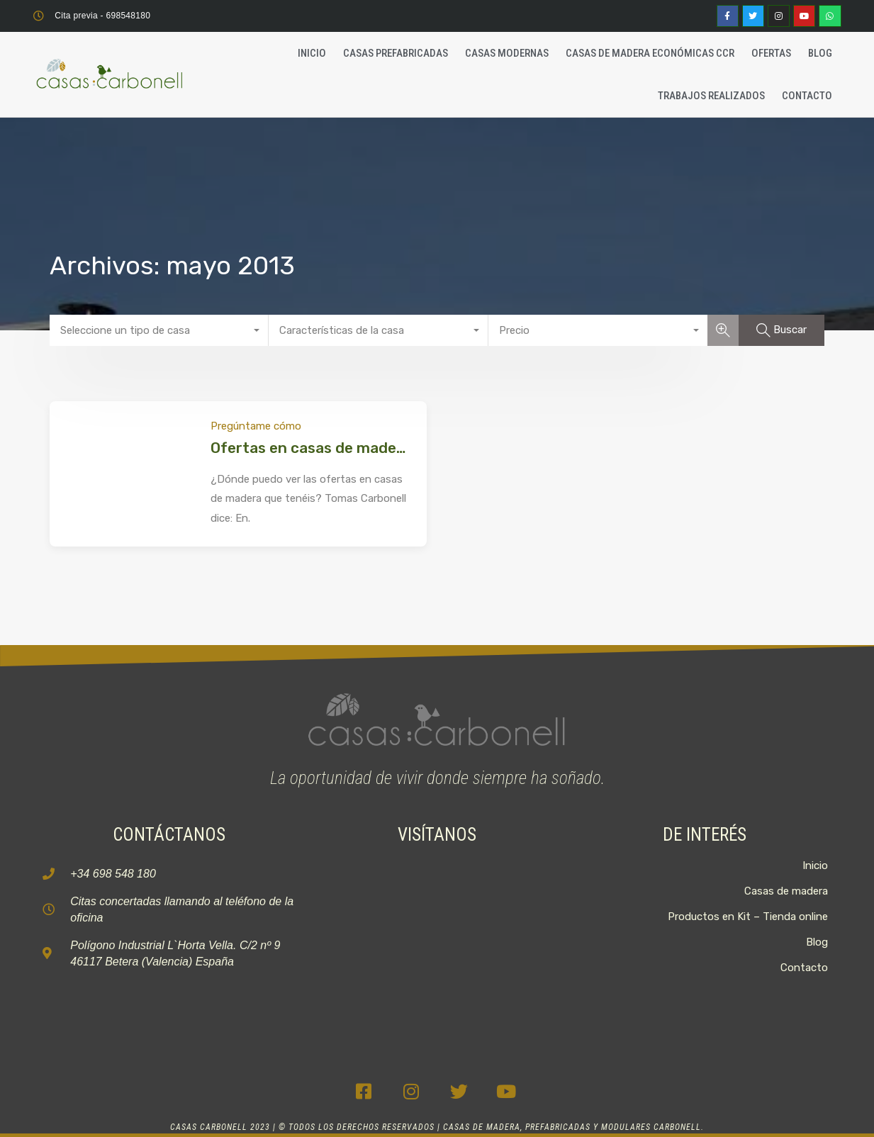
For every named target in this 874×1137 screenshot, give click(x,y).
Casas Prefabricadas (395, 53)
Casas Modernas (507, 53)
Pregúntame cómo (256, 426)
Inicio (312, 53)
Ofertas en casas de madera (311, 448)
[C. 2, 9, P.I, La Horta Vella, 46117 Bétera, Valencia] (437, 943)
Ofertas (771, 53)
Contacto (807, 95)
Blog (820, 53)
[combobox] (159, 330)
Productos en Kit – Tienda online (748, 916)
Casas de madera (786, 891)
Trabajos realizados (711, 95)
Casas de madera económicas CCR (650, 53)
